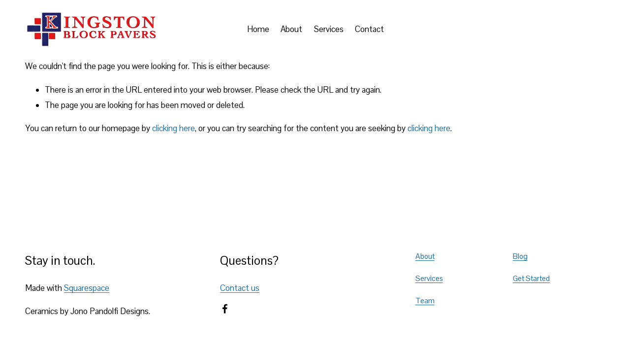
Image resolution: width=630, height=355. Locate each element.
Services (329, 29)
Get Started (531, 279)
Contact (369, 29)
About (291, 29)
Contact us (239, 288)
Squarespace (86, 288)
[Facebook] (225, 309)
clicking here (173, 128)
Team (425, 301)
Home (258, 29)
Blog (520, 256)
